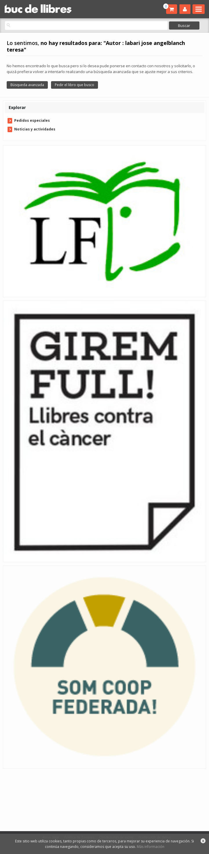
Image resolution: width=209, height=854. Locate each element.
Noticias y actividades (34, 129)
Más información (150, 846)
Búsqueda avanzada (27, 84)
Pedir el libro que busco (74, 84)
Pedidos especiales (32, 120)
